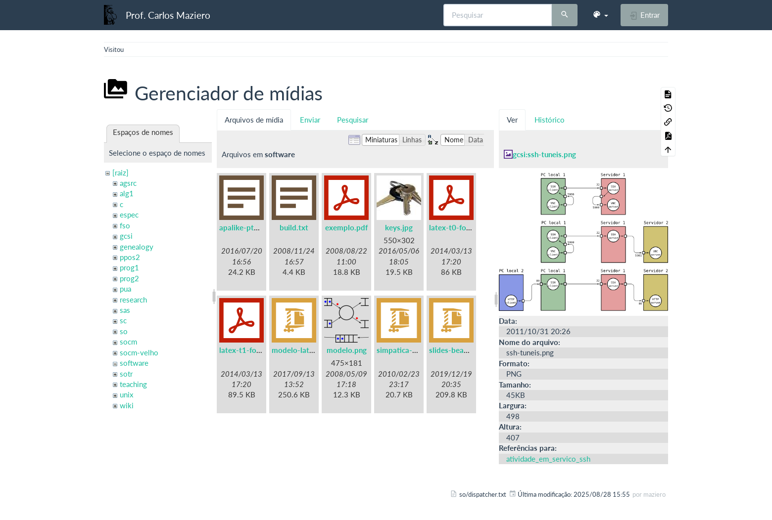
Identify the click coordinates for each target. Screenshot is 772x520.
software (134, 362)
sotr (126, 373)
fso (125, 225)
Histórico (549, 119)
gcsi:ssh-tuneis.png (544, 154)
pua (125, 288)
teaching (133, 384)
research (133, 299)
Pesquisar (352, 119)
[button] (600, 15)
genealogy (136, 246)
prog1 (129, 267)
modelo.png (347, 350)
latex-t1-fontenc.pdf (253, 350)
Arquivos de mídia (254, 119)
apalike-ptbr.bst (246, 227)
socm (128, 341)
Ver (512, 119)
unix (126, 394)
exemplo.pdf (346, 227)
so (124, 331)
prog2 (129, 278)
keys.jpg (399, 227)
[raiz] (120, 172)
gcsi (126, 235)
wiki (127, 405)
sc (123, 320)
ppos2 (130, 257)
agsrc (128, 182)
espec (129, 214)
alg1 (127, 193)
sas (125, 309)
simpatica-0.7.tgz (406, 350)
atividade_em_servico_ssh (548, 458)
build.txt (294, 227)
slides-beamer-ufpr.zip (467, 350)
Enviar (310, 119)
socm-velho (139, 352)
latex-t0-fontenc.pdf (463, 227)
